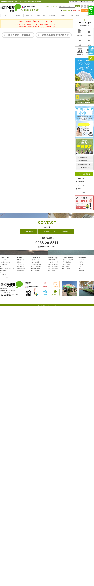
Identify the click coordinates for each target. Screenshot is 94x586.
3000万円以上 (51, 270)
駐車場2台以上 (67, 262)
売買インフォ (64, 15)
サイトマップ (4, 277)
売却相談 (65, 231)
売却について (52, 15)
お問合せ (3, 275)
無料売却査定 (35, 262)
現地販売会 (81, 178)
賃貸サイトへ (76, 10)
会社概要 (87, 15)
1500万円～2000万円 (53, 264)
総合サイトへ (66, 10)
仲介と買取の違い (82, 160)
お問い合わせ (29, 231)
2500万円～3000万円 (53, 268)
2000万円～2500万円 (53, 266)
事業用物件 (81, 270)
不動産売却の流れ (82, 157)
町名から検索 (20, 264)
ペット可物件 (66, 268)
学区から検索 (20, 266)
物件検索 (18, 15)
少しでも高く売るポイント (85, 167)
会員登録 (46, 231)
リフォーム (81, 185)
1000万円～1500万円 (53, 262)
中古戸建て (81, 264)
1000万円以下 (51, 260)
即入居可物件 (66, 266)
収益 (80, 268)
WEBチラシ (81, 181)
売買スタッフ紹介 (75, 15)
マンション (81, 260)
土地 (80, 266)
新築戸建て (81, 262)
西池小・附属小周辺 (68, 260)
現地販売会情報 (21, 268)
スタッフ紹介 (81, 192)
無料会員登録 (20, 270)
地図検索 (19, 262)
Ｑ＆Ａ (3, 272)
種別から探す (29, 15)
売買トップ (6, 15)
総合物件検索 (20, 260)
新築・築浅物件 (67, 264)
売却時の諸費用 (36, 268)
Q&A (79, 189)
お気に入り (84, 1)
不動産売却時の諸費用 (84, 164)
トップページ (4, 260)
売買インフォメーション (7, 268)
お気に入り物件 (41, 15)
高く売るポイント (36, 270)
